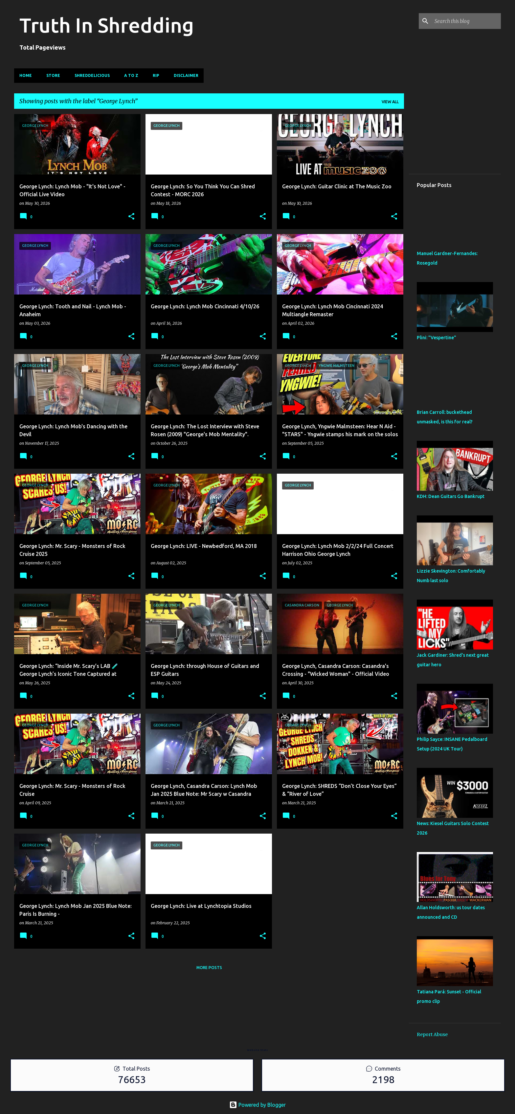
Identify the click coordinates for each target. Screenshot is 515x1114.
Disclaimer (186, 75)
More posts (209, 967)
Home (25, 75)
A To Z (131, 75)
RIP (156, 75)
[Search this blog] (466, 21)
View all (390, 102)
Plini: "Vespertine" (436, 337)
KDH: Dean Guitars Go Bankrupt (450, 496)
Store (53, 75)
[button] (131, 216)
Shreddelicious (92, 75)
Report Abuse (432, 1034)
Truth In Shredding (106, 24)
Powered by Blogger (257, 1105)
